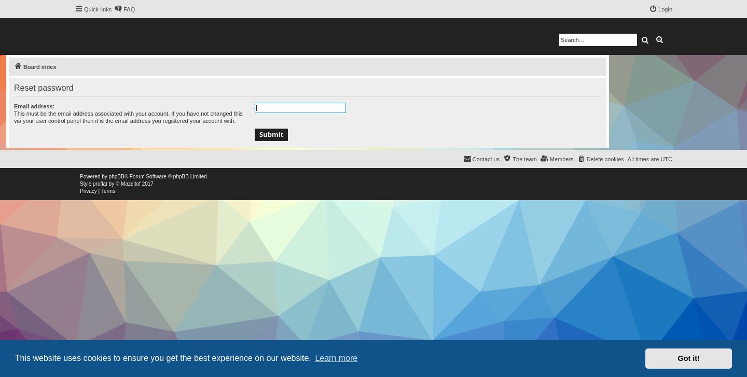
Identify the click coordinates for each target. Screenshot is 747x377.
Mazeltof (131, 184)
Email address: (34, 106)
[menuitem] (124, 9)
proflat (100, 184)
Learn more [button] (336, 358)
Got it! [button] (689, 358)
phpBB (117, 176)
